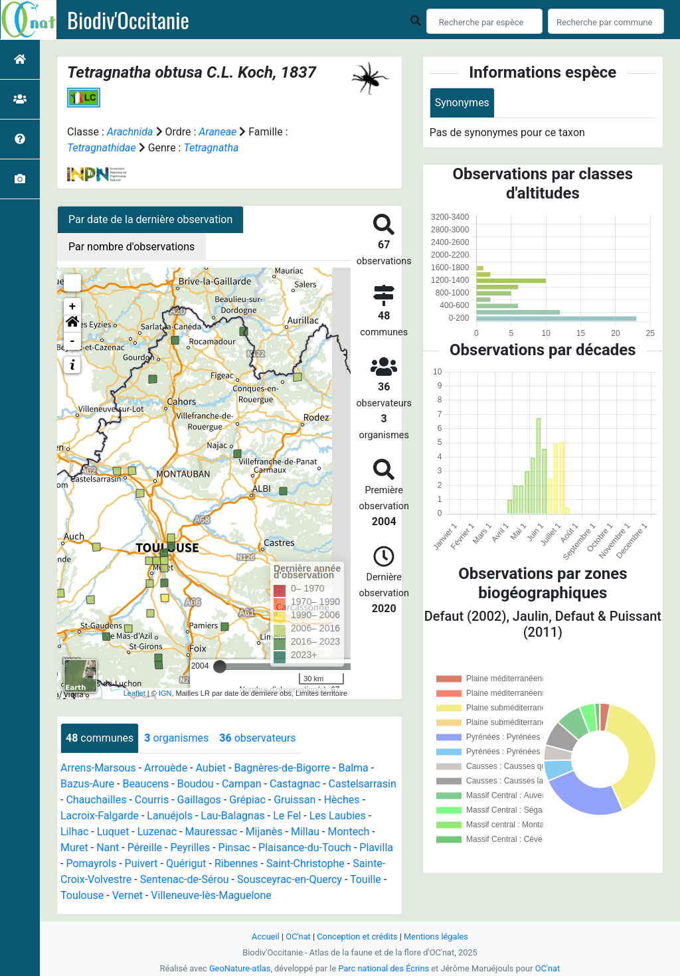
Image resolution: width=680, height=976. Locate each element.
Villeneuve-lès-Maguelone (211, 895)
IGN (165, 693)
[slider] (219, 666)
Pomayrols (91, 863)
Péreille (145, 847)
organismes (176, 738)
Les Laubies (337, 815)
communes (99, 738)
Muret (74, 847)
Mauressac (211, 831)
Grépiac (247, 799)
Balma (353, 768)
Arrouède (165, 768)
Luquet (113, 831)
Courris (152, 799)
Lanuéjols (170, 815)
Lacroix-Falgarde (99, 815)
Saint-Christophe (305, 863)
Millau (305, 831)
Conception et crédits (357, 936)
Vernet (127, 895)
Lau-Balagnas (233, 815)
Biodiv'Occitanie (128, 20)
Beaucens (145, 783)
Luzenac (157, 831)
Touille (365, 879)
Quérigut (186, 863)
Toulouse (82, 895)
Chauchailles (96, 799)
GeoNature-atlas (240, 968)
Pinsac (234, 847)
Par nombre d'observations (131, 246)
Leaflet (134, 693)
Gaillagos (199, 799)
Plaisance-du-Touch (304, 847)
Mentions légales (436, 936)
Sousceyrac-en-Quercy (289, 879)
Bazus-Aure (87, 783)
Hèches (342, 799)
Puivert (141, 863)
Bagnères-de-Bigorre (282, 768)
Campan (242, 783)
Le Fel (287, 815)
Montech (348, 831)
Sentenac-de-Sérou (184, 879)
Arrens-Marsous (98, 768)
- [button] (72, 341)
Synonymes (462, 102)
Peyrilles (190, 847)
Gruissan (294, 799)
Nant (107, 847)
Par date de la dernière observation (150, 219)
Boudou (195, 783)
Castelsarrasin (362, 783)
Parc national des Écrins (383, 968)
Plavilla (376, 847)
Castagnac (295, 783)
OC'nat (298, 936)
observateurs (257, 738)
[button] (72, 324)
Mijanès (264, 831)
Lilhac (74, 831)
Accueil (266, 936)
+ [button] (72, 307)
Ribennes (236, 863)
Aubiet (210, 768)
